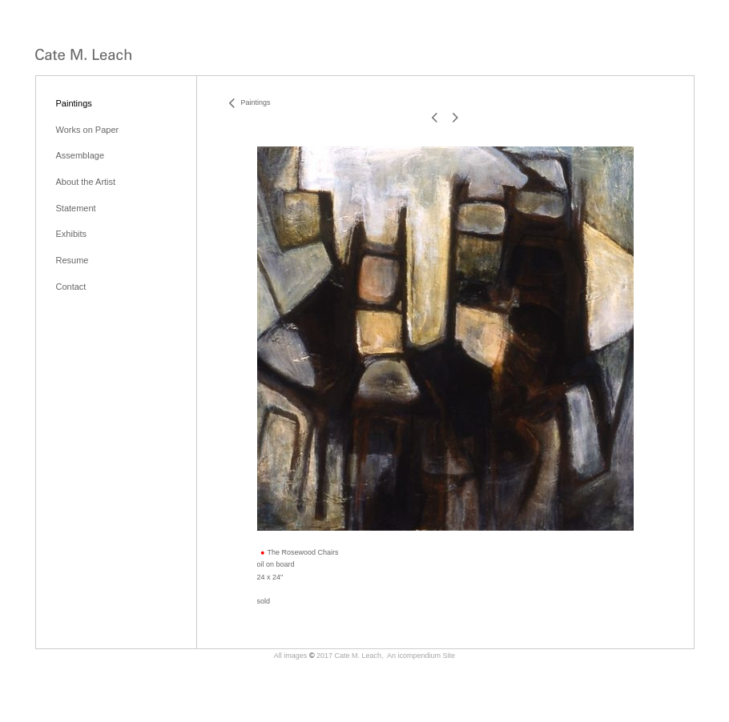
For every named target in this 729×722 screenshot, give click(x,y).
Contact (71, 286)
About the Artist (86, 182)
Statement (76, 208)
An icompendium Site (421, 656)
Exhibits (71, 234)
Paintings (74, 103)
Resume (72, 260)
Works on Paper (87, 129)
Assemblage (80, 155)
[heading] (83, 55)
